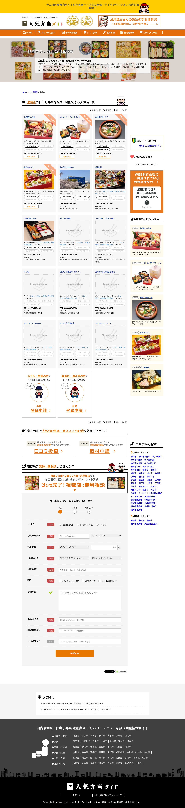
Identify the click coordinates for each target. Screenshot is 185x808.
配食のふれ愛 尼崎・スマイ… (70, 272)
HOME (29, 32)
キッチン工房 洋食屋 (67, 323)
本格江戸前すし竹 (101, 117)
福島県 (128, 735)
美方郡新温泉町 (150, 523)
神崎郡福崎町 (136, 503)
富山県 (147, 752)
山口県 (93, 757)
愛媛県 (119, 757)
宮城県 (119, 735)
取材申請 (111, 32)
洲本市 (149, 473)
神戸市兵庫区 (136, 460)
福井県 (138, 752)
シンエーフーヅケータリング (70, 117)
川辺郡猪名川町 (155, 493)
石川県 (130, 752)
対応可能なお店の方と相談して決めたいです (90, 600)
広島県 (76, 757)
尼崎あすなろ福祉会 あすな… (105, 272)
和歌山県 (120, 752)
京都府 (93, 752)
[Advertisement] (146, 113)
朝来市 (149, 520)
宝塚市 (149, 480)
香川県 (128, 757)
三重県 (102, 746)
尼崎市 (153, 470)
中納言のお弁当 (29, 117)
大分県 (111, 763)
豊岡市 (133, 520)
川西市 (141, 483)
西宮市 (141, 473)
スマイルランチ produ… (32, 323)
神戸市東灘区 (144, 456)
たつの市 (142, 493)
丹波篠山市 (143, 486)
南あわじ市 (135, 490)
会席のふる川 (28, 167)
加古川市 (150, 476)
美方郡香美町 (136, 523)
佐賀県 (85, 763)
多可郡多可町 (136, 496)
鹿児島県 (129, 763)
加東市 (133, 493)
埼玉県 (95, 741)
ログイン (76, 795)
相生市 (141, 476)
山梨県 (111, 746)
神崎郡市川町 (150, 499)
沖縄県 (138, 763)
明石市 (133, 473)
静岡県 (85, 746)
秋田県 (93, 735)
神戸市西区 (135, 470)
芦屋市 (158, 473)
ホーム (27, 92)
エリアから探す (48, 32)
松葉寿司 (98, 167)
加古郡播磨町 (136, 499)
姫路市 (145, 470)
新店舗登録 (129, 32)
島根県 (111, 757)
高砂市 (133, 483)
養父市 (141, 520)
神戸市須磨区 (136, 463)
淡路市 (145, 490)
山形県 (111, 735)
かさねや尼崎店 (65, 218)
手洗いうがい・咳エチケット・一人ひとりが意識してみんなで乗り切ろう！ (72, 703)
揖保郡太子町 (136, 506)
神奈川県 (86, 741)
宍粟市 (153, 490)
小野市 (149, 483)
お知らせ (49, 697)
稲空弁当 (147, 367)
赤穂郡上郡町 (150, 506)
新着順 (108, 110)
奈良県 (102, 752)
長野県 (119, 746)
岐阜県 (93, 746)
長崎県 (93, 763)
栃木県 (113, 741)
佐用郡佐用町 (136, 509)
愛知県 (76, 746)
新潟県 (128, 746)
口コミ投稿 (92, 32)
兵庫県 (35, 92)
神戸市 (133, 456)
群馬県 (130, 741)
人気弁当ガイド (63, 802)
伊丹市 (133, 476)
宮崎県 (119, 763)
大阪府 (76, 752)
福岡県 (76, 763)
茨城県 (121, 741)
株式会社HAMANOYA (67, 167)
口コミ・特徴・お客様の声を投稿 (42, 296)
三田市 (158, 483)
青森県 (85, 735)
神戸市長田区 (150, 460)
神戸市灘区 (157, 456)
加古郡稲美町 (150, 496)
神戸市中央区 (148, 466)
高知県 (145, 757)
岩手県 (102, 735)
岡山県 (85, 757)
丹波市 (153, 486)
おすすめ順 (96, 110)
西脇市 (141, 480)
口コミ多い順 (121, 110)
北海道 (76, 735)
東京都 (76, 741)
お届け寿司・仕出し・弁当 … (105, 218)
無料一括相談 (71, 32)
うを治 (26, 272)
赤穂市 (133, 480)
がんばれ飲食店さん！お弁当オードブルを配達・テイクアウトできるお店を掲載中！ (76, 709)
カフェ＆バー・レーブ (103, 323)
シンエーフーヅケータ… (152, 263)
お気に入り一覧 (150, 32)
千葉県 (104, 741)
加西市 (133, 486)
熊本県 (102, 763)
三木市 (158, 480)
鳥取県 (102, 757)
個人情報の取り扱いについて (108, 795)
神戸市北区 (135, 466)
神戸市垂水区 (150, 463)
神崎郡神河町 (150, 503)
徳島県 (136, 757)
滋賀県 (111, 752)
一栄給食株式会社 (30, 218)
